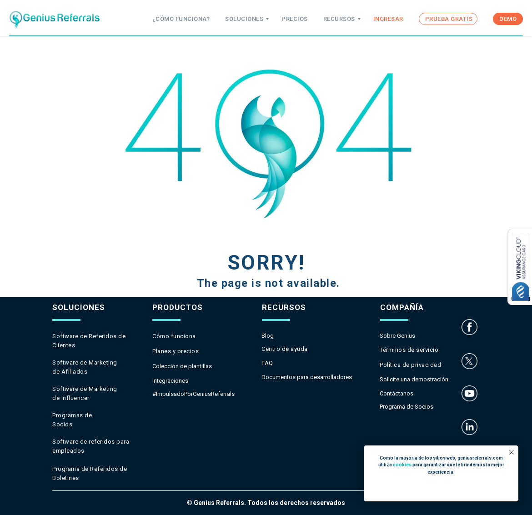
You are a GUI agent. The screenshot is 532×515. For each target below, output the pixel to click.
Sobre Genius (397, 335)
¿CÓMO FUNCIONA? (181, 18)
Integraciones (170, 380)
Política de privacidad (410, 364)
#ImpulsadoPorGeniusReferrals (193, 393)
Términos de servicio (409, 349)
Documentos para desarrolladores (306, 377)
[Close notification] (511, 452)
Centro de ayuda (284, 348)
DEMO (508, 18)
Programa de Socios (406, 406)
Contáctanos (396, 393)
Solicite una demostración (414, 379)
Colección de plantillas (182, 366)
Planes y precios (175, 351)
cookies (402, 464)
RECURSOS (339, 18)
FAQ (267, 363)
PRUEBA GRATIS (449, 18)
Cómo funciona (174, 336)
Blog (267, 335)
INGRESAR (388, 18)
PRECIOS (294, 18)
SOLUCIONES (244, 18)
